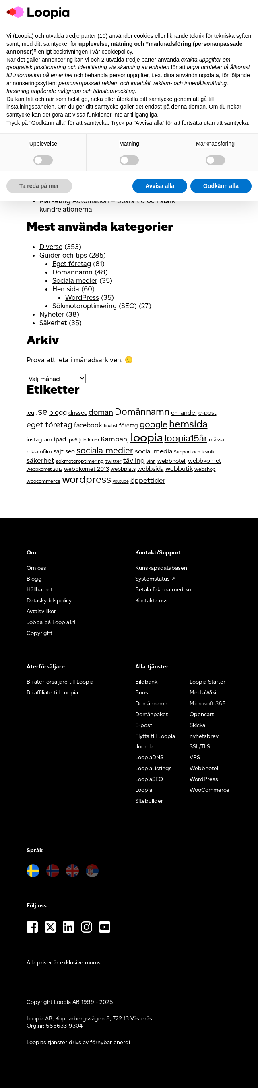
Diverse (50, 247)
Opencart (202, 714)
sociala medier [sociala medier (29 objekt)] (104, 450)
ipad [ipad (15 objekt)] (60, 439)
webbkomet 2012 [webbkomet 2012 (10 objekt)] (44, 469)
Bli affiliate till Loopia (52, 692)
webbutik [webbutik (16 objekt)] (179, 468)
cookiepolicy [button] (117, 51)
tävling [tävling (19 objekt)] (134, 460)
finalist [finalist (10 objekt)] (111, 426)
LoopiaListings (153, 768)
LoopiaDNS (149, 757)
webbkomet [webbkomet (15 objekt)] (204, 460)
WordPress (82, 297)
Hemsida (65, 289)
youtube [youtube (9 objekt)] (121, 481)
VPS (195, 757)
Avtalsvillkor (41, 611)
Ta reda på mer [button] (39, 186)
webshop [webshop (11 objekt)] (205, 469)
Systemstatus (152, 578)
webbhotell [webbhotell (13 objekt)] (171, 460)
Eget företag (71, 264)
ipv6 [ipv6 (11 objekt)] (73, 440)
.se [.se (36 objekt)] (41, 411)
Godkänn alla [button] (221, 186)
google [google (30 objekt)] (153, 424)
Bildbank (146, 681)
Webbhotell (204, 768)
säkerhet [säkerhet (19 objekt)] (40, 460)
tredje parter (141, 59)
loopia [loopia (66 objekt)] (146, 437)
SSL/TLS (200, 746)
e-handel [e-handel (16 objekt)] (184, 412)
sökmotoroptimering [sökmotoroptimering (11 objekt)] (80, 461)
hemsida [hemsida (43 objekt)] (188, 424)
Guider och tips (63, 255)
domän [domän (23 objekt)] (101, 412)
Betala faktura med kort (165, 589)
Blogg (34, 578)
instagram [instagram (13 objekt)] (39, 439)
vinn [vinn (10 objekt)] (151, 461)
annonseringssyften (30, 83)
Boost (142, 692)
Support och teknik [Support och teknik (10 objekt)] (194, 452)
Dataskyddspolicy (49, 600)
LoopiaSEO (149, 779)
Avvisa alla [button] (159, 186)
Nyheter (51, 314)
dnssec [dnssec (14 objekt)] (77, 412)
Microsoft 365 (208, 703)
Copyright (39, 633)
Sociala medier (74, 280)
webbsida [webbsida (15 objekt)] (150, 468)
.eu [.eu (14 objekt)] (30, 412)
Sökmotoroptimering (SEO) (94, 306)
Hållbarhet (40, 589)
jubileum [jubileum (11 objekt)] (89, 440)
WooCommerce (209, 790)
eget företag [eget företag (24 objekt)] (49, 424)
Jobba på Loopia (48, 622)
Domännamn (72, 272)
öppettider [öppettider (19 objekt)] (147, 480)
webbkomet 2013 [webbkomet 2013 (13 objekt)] (86, 469)
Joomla (144, 746)
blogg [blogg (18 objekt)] (58, 412)
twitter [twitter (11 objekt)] (113, 461)
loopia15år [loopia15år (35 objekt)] (186, 438)
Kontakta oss (151, 600)
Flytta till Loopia (155, 736)
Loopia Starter (207, 681)
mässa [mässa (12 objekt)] (216, 439)
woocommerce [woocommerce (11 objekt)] (43, 481)
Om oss (36, 568)
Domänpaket (151, 714)
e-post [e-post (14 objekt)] (207, 412)
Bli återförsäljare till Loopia (60, 681)
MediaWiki (203, 692)
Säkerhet (53, 323)
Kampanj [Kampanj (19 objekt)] (115, 439)
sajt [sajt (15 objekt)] (59, 451)
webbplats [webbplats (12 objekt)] (123, 469)
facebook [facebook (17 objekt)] (88, 425)
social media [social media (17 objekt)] (153, 451)
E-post (143, 725)
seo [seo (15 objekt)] (70, 451)
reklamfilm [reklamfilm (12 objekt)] (39, 451)
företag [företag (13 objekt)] (128, 425)
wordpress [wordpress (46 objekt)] (86, 479)
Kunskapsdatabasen (161, 568)
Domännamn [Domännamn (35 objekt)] (142, 411)
